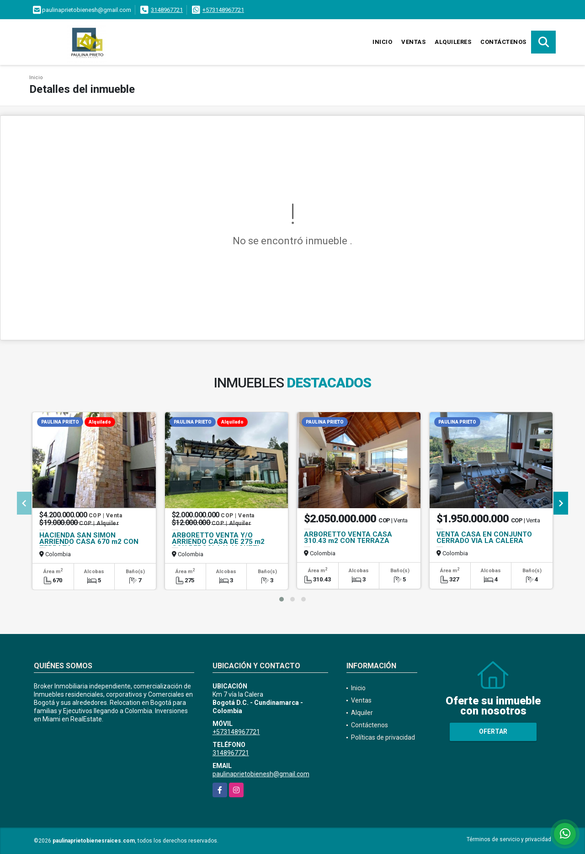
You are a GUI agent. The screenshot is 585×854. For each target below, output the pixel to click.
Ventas (413, 41)
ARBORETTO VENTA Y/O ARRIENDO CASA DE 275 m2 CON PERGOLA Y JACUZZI (218, 541)
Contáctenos (503, 41)
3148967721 (167, 9)
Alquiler (362, 712)
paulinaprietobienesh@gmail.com (261, 774)
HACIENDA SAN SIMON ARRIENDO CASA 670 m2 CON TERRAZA (88, 541)
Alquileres (453, 41)
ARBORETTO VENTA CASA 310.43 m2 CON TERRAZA (348, 537)
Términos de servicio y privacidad (509, 839)
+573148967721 (223, 9)
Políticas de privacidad (383, 737)
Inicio (382, 41)
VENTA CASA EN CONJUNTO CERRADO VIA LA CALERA (484, 537)
